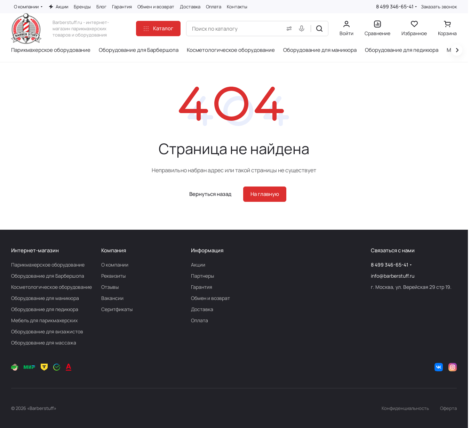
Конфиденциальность (405, 408)
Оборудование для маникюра (45, 298)
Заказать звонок (439, 7)
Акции (198, 264)
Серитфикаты (117, 309)
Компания (113, 250)
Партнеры (202, 275)
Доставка (202, 309)
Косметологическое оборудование (51, 287)
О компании (114, 264)
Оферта (448, 408)
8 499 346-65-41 (395, 6)
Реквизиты (113, 275)
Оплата (199, 320)
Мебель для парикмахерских (44, 320)
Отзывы (110, 287)
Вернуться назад (210, 194)
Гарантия (201, 287)
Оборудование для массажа (43, 342)
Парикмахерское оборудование (48, 264)
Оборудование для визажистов (47, 331)
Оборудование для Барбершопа (47, 275)
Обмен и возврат (210, 298)
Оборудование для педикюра (44, 309)
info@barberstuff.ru (392, 275)
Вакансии (112, 298)
